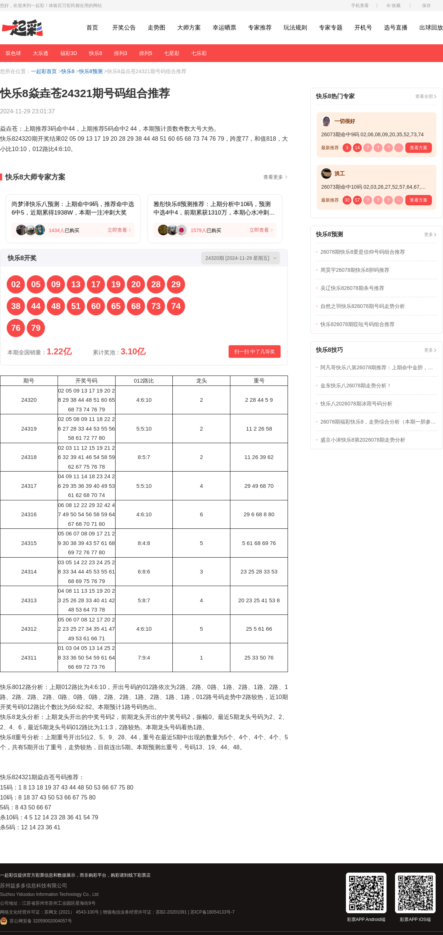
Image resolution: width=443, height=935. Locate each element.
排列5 (145, 53)
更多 (428, 234)
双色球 (13, 53)
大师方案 (189, 27)
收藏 (396, 5)
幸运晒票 (224, 27)
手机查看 (360, 5)
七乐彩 (199, 53)
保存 (426, 5)
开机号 (363, 27)
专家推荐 (260, 27)
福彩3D (68, 53)
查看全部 (424, 96)
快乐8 (95, 53)
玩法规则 (295, 27)
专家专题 (331, 27)
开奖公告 (124, 27)
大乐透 (40, 53)
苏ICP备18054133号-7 (212, 912)
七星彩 (171, 53)
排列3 (120, 53)
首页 (92, 27)
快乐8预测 (91, 71)
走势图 (156, 27)
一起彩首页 (44, 71)
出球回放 (431, 27)
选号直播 (396, 27)
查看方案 (418, 147)
